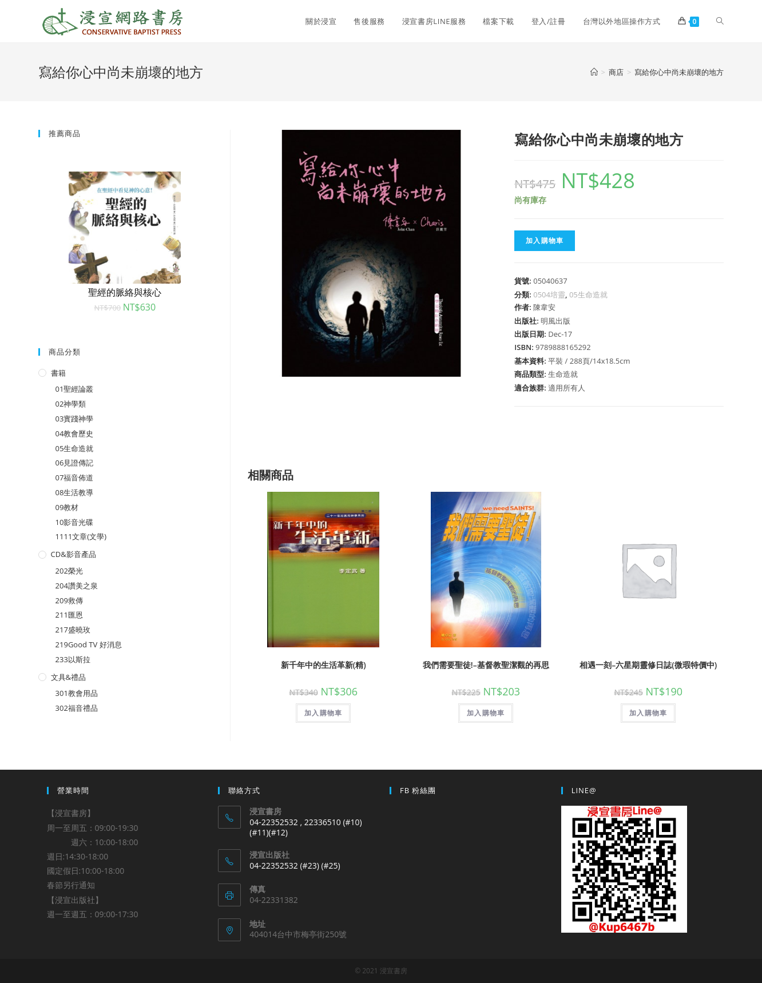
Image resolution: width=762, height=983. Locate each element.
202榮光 (69, 571)
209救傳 (69, 600)
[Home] (594, 72)
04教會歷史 (74, 433)
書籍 (58, 373)
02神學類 (70, 404)
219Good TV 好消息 (88, 644)
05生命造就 (588, 294)
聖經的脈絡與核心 (124, 292)
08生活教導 (74, 492)
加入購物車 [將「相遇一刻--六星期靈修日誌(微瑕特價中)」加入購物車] (648, 713)
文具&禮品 (68, 677)
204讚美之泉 (76, 585)
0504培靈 (549, 294)
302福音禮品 (76, 708)
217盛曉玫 (72, 629)
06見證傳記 (74, 462)
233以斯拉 (72, 659)
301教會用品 (76, 693)
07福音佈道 (74, 477)
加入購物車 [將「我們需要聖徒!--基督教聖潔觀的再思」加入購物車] (486, 713)
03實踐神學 (74, 418)
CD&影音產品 (73, 554)
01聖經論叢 (74, 389)
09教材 (67, 507)
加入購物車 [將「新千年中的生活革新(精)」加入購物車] (323, 713)
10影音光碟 (74, 522)
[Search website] (720, 21)
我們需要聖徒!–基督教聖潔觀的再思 (486, 664)
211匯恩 (69, 615)
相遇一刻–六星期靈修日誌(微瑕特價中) (648, 664)
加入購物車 (544, 240)
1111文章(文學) (80, 536)
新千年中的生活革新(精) (323, 664)
